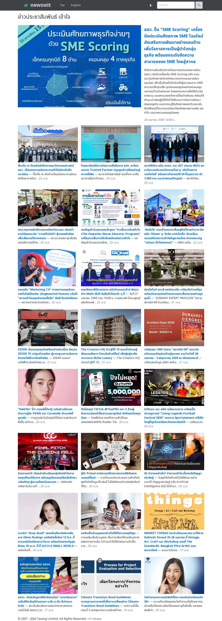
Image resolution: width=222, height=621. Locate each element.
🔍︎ (199, 5)
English (76, 5)
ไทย (62, 5)
